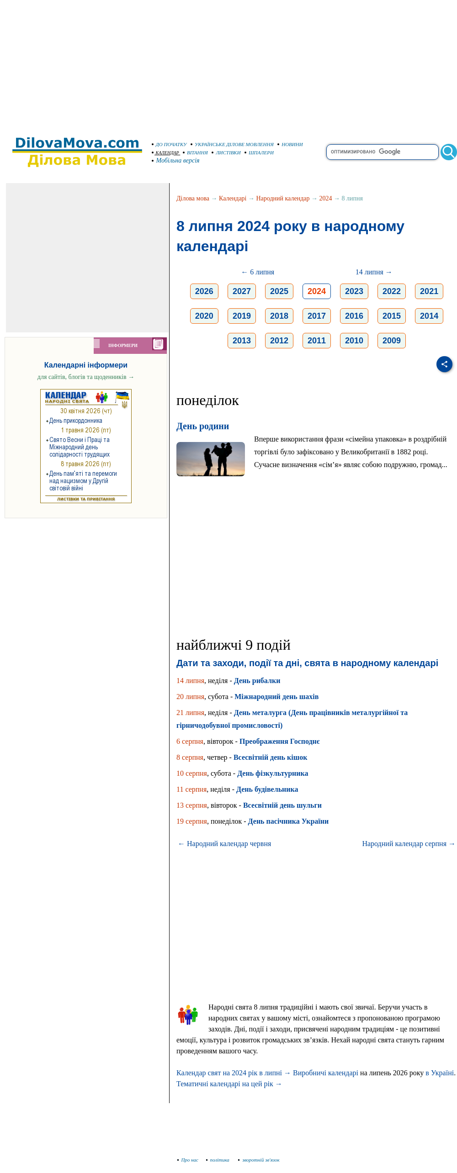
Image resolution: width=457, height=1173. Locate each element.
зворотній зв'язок (259, 1159)
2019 (242, 316)
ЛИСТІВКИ (226, 152)
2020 (204, 316)
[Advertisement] (228, 64)
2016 (354, 316)
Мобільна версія (176, 160)
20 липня (190, 696)
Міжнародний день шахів (276, 696)
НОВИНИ (290, 144)
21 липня (190, 712)
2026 (204, 291)
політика (218, 1159)
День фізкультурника (272, 773)
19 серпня (191, 821)
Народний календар (283, 198)
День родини (202, 426)
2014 (429, 316)
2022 (392, 291)
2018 (279, 316)
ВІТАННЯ (195, 152)
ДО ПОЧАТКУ (169, 144)
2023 (354, 291)
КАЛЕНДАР (165, 152)
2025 (279, 291)
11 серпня (191, 789)
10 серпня (191, 773)
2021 (429, 291)
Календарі (232, 198)
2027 (242, 291)
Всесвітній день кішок (270, 757)
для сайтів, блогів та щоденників (85, 376)
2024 (325, 198)
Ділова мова (192, 198)
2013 (242, 340)
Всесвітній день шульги (282, 805)
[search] (382, 152)
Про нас (188, 1159)
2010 (354, 340)
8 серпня (189, 757)
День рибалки (257, 680)
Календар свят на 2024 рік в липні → (233, 1073)
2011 (317, 340)
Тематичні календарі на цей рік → (229, 1084)
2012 (279, 340)
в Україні (439, 1073)
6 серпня (189, 741)
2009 (392, 340)
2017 (317, 316)
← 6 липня (257, 272)
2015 (392, 316)
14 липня (190, 680)
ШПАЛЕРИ (259, 152)
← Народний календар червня (224, 843)
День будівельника (267, 789)
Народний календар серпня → (409, 843)
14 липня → (374, 272)
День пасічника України (288, 821)
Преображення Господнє (279, 741)
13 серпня (191, 805)
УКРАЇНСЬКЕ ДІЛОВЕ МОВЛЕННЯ (232, 144)
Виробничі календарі (325, 1073)
